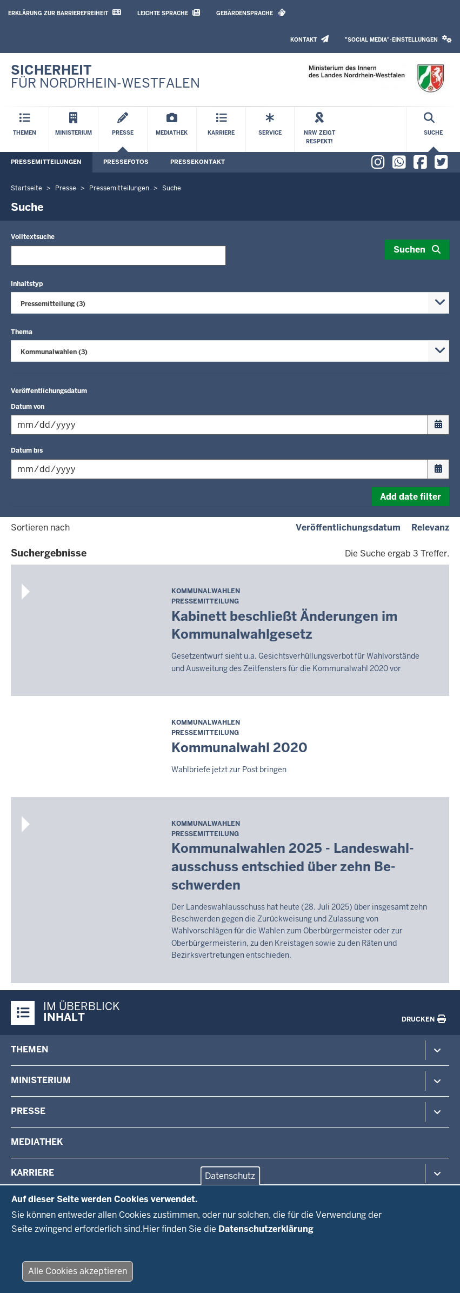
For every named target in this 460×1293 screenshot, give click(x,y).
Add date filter (410, 496)
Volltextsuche (33, 237)
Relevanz (430, 527)
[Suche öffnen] (433, 129)
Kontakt (309, 39)
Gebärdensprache (251, 13)
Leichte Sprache (168, 13)
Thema (21, 332)
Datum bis (27, 450)
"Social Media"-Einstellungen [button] (398, 39)
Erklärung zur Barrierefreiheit (64, 13)
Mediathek (37, 1142)
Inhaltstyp (27, 284)
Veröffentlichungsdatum (49, 391)
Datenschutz (230, 1180)
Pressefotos (126, 161)
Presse (28, 1111)
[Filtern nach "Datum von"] (230, 425)
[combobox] (230, 303)
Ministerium (41, 1080)
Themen (29, 1049)
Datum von (27, 406)
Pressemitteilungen (46, 161)
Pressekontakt (197, 161)
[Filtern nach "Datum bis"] (230, 469)
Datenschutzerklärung (266, 1233)
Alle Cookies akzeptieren (77, 1276)
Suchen (409, 249)
